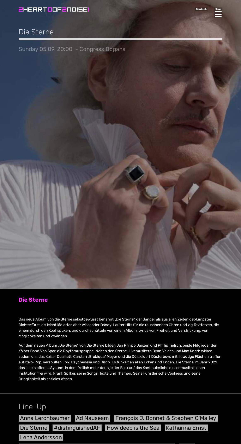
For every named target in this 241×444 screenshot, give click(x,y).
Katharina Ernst (186, 429)
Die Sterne (33, 429)
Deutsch (201, 9)
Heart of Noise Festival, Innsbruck (54, 9)
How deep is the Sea (133, 429)
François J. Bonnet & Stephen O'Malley (165, 419)
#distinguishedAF (77, 429)
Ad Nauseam (92, 419)
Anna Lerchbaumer (45, 419)
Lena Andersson (41, 439)
